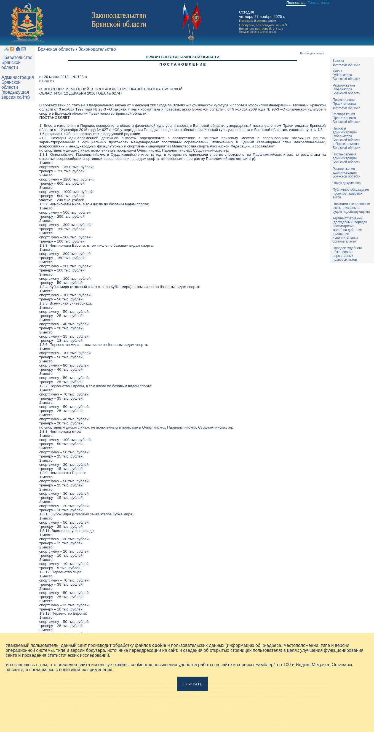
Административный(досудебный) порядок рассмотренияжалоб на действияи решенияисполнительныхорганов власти (350, 229)
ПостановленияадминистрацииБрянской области (346, 158)
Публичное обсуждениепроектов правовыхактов (351, 193)
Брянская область (56, 49)
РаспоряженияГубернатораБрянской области (346, 89)
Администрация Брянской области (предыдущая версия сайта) (17, 87)
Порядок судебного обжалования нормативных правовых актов (347, 254)
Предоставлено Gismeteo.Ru (257, 31)
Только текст (318, 3)
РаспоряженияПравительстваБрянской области (346, 118)
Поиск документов (346, 183)
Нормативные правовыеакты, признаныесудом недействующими (351, 208)
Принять (192, 684)
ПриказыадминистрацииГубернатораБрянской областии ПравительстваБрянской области (346, 138)
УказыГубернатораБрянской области (346, 75)
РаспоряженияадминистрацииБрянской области (346, 172)
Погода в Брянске (253, 20)
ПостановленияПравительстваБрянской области (346, 103)
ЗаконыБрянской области (346, 62)
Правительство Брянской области (16, 62)
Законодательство (97, 49)
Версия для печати (312, 53)
